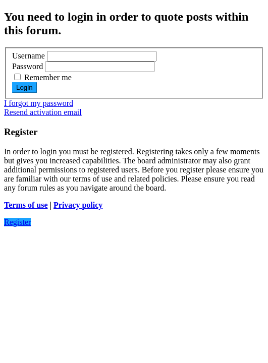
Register (17, 222)
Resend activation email (43, 112)
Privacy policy (77, 205)
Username (28, 55)
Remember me (43, 77)
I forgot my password (38, 103)
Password (27, 66)
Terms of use (26, 205)
